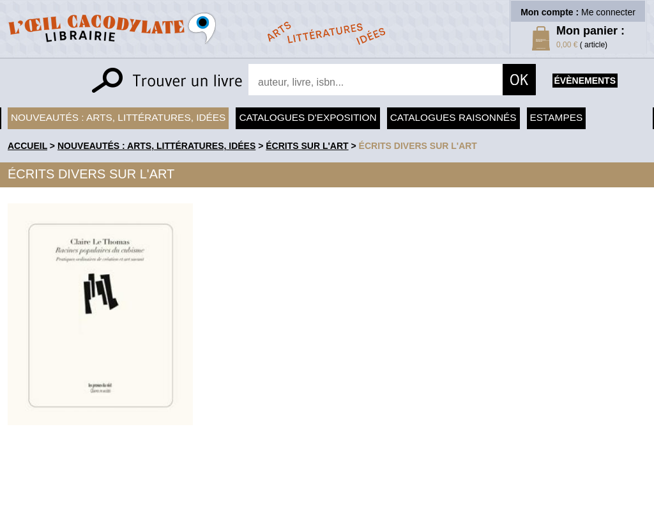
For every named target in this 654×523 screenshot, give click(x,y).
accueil (27, 146)
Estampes (556, 117)
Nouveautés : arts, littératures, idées (118, 117)
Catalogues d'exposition (307, 117)
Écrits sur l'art (307, 146)
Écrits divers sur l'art (418, 146)
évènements (585, 80)
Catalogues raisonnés (453, 117)
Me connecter (608, 12)
